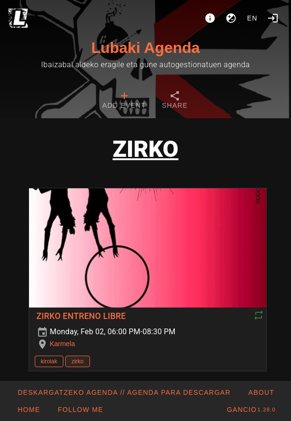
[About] (210, 18)
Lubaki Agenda (145, 47)
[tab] (124, 101)
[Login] (272, 18)
